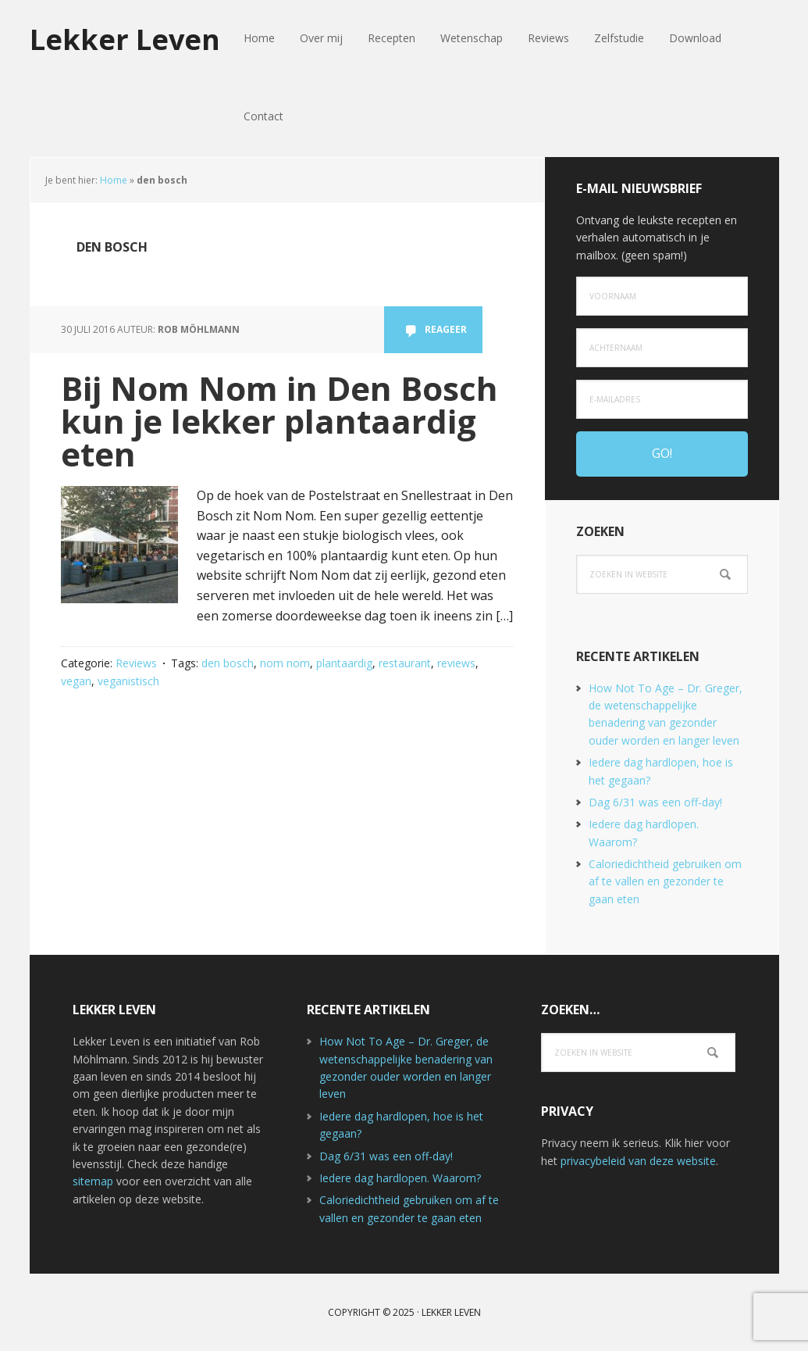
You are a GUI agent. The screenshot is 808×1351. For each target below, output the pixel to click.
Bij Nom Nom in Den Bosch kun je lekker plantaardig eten (279, 421)
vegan (76, 681)
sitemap (93, 1181)
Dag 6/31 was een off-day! (655, 802)
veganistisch (128, 681)
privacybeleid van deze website (638, 1160)
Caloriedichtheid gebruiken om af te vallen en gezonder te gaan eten (665, 881)
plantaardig (344, 663)
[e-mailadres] (662, 399)
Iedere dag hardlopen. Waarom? (400, 1178)
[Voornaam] (662, 296)
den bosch (227, 663)
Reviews (136, 663)
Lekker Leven (125, 38)
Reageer (446, 329)
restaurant (405, 663)
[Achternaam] (662, 347)
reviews (456, 663)
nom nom (285, 663)
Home (113, 180)
